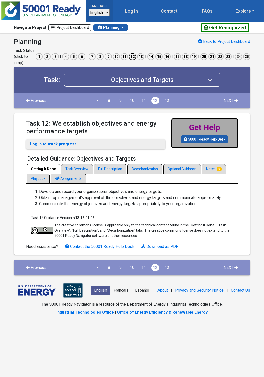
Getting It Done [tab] (43, 169)
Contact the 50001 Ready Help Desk (100, 246)
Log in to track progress (53, 144)
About (162, 290)
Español (142, 290)
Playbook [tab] (38, 178)
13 (167, 100)
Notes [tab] (214, 169)
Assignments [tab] (68, 178)
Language (99, 6)
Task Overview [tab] (77, 169)
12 (155, 100)
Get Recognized (225, 28)
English (100, 290)
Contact (169, 11)
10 (132, 100)
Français (121, 290)
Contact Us (240, 290)
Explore (243, 11)
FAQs (207, 11)
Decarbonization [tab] (145, 169)
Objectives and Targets (165, 79)
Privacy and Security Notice (199, 290)
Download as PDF (159, 246)
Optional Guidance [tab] (182, 169)
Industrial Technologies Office (85, 312)
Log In (131, 11)
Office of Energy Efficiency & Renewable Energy (162, 312)
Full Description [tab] (110, 169)
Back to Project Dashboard (224, 41)
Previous (36, 100)
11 (143, 100)
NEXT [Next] (231, 100)
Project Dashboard (70, 27)
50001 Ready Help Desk (204, 139)
